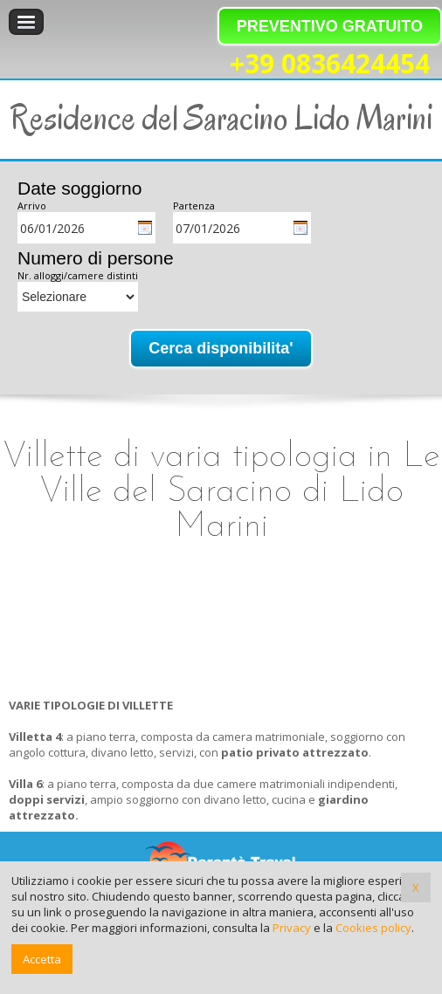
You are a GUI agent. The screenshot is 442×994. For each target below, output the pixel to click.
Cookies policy (373, 928)
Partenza (194, 205)
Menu (26, 22)
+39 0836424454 (330, 64)
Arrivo (31, 205)
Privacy (292, 928)
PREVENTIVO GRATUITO (330, 26)
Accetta (42, 959)
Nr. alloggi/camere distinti (77, 275)
